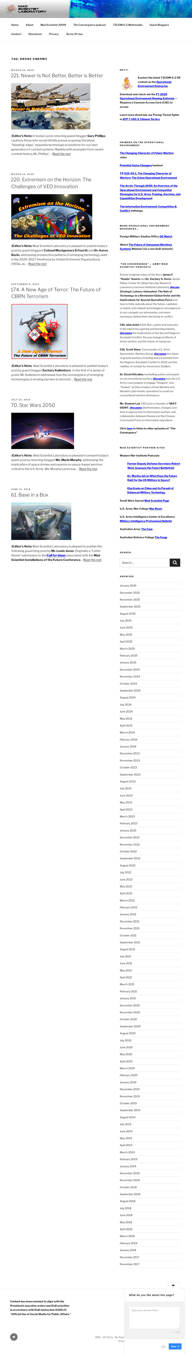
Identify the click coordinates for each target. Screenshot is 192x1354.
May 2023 (126, 802)
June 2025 (126, 627)
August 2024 (128, 697)
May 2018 (126, 1222)
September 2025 (130, 606)
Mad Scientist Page (156, 500)
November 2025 (130, 599)
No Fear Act (122, 1337)
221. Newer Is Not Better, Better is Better (57, 75)
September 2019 (130, 1110)
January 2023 (128, 830)
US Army (107, 1337)
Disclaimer (35, 34)
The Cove (147, 529)
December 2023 (130, 753)
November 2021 (130, 928)
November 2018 (130, 1180)
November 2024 (130, 676)
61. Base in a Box (29, 495)
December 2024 (130, 669)
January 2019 (128, 1166)
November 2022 (130, 844)
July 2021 (125, 956)
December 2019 (130, 1089)
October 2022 (128, 851)
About (29, 24)
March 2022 (127, 900)
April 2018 (126, 1229)
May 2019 (126, 1138)
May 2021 (126, 970)
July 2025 (125, 620)
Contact (16, 34)
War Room (155, 508)
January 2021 (128, 998)
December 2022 (130, 837)
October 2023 (128, 767)
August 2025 (128, 613)
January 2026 (128, 585)
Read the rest (61, 154)
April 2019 (126, 1145)
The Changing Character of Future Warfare (147, 153)
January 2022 (128, 914)
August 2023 (128, 781)
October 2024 (128, 683)
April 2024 (126, 725)
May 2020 (126, 1054)
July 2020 (126, 1040)
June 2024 (126, 711)
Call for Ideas (56, 555)
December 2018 (130, 1173)
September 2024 (130, 690)
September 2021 (130, 942)
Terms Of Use (74, 34)
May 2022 (126, 886)
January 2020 (128, 1082)
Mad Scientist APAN (53, 24)
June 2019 (126, 1131)
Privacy (54, 34)
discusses (126, 333)
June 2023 (126, 795)
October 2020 (128, 1019)
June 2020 (126, 1047)
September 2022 (130, 858)
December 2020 (130, 1005)
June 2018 (126, 1215)
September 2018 (130, 1194)
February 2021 (128, 991)
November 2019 (130, 1096)
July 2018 (125, 1208)
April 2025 (126, 641)
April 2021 (126, 977)
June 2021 (126, 963)
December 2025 (130, 592)
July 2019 (125, 1124)
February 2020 (129, 1075)
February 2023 (128, 823)
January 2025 (128, 662)
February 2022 (128, 907)
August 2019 (127, 1117)
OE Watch (166, 236)
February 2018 (128, 1243)
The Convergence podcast (89, 24)
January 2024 (128, 746)
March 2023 (127, 816)
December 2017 (129, 1257)
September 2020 (130, 1026)
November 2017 (130, 1264)
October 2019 (128, 1103)
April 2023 (126, 809)
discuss (174, 287)
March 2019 (127, 1152)
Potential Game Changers (136, 165)
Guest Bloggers (159, 24)
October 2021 (128, 935)
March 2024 (127, 732)
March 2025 (127, 648)
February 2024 (128, 739)
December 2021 (129, 921)
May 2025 (126, 634)
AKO (98, 1337)
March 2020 (127, 1068)
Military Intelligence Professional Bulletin (146, 521)
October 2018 (128, 1187)
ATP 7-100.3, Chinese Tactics (141, 119)
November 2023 (130, 760)
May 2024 (126, 718)
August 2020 (128, 1033)
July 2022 (125, 872)
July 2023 (125, 788)
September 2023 (130, 774)
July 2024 (125, 704)
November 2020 (130, 1012)
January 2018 (128, 1250)
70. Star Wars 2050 (33, 405)
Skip (163, 1346)
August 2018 (127, 1201)
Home (15, 24)
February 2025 (128, 655)
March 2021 (127, 984)
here (130, 428)
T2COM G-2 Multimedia (127, 24)
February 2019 (128, 1159)
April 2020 (126, 1061)
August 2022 (127, 865)
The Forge (161, 537)
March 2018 (127, 1236)
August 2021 (127, 949)
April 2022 (126, 893)
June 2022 (126, 879)
